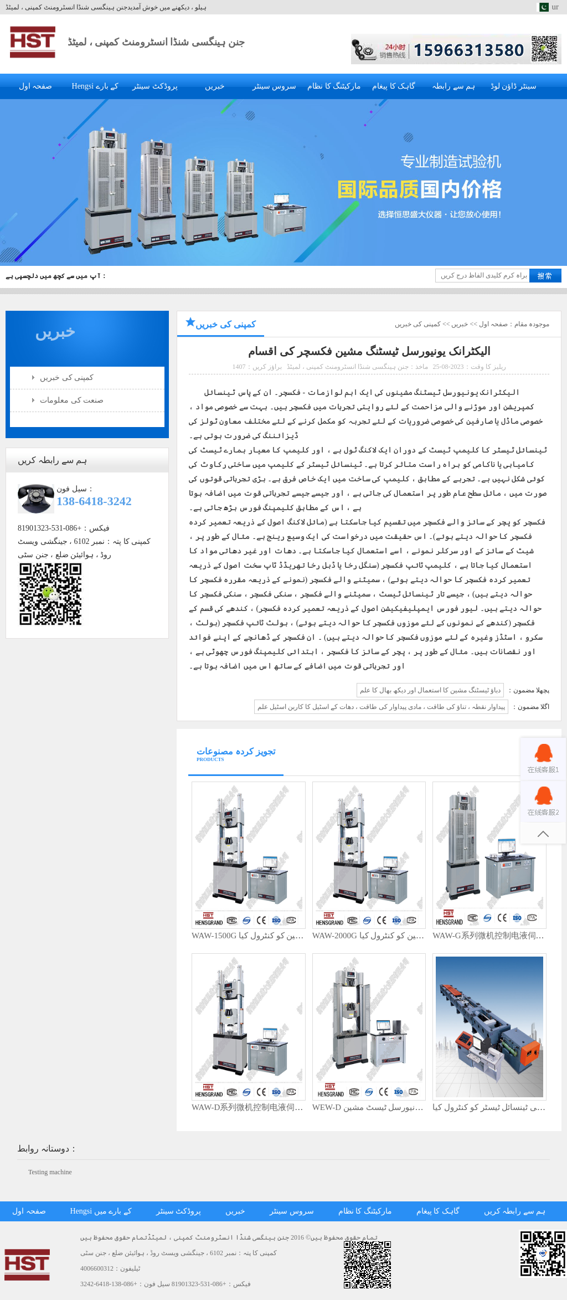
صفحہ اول (36, 86)
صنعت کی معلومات (72, 400)
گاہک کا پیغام (393, 86)
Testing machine (50, 1172)
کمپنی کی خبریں (67, 377)
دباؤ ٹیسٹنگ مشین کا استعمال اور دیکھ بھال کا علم (430, 690)
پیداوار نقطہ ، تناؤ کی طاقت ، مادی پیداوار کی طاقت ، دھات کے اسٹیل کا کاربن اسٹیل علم (381, 707)
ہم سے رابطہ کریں (515, 1211)
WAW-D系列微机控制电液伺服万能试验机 (268, 1107)
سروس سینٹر (274, 86)
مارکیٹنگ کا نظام (334, 86)
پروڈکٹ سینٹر (155, 86)
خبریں (215, 86)
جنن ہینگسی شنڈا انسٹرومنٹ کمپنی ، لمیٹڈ (156, 42)
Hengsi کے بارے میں (101, 1211)
